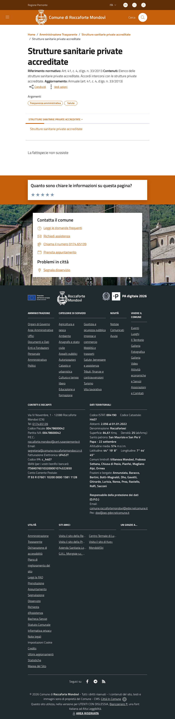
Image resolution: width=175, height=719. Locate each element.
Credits (32, 648)
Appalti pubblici (68, 353)
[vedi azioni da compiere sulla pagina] (57, 87)
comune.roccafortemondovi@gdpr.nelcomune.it (119, 508)
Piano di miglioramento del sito (39, 565)
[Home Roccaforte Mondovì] (72, 17)
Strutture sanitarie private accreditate (106, 34)
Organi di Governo (39, 324)
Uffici (31, 336)
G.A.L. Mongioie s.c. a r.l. (73, 553)
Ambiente (65, 336)
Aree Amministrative (40, 330)
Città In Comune (111, 699)
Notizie (114, 324)
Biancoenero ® (119, 704)
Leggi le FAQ (35, 577)
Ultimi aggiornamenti (41, 654)
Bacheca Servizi (37, 618)
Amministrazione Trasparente (58, 34)
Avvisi (114, 336)
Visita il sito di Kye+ (101, 541)
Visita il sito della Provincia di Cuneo (81, 541)
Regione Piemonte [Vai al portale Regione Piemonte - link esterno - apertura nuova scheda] (37, 5)
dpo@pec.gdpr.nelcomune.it (112, 512)
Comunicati (117, 330)
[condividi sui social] (37, 87)
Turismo (88, 383)
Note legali (34, 636)
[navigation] (7, 17)
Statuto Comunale (39, 624)
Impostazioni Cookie (40, 642)
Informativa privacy (40, 630)
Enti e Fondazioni (38, 348)
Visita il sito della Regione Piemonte (81, 536)
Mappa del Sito (37, 666)
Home (31, 34)
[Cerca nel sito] (142, 17)
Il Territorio (137, 340)
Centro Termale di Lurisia (104, 536)
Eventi (135, 328)
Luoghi (135, 334)
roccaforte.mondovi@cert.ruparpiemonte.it (54, 441)
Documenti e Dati (38, 342)
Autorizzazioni (67, 359)
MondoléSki (96, 547)
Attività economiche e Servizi (138, 375)
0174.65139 (40, 424)
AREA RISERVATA (85, 713)
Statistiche (34, 660)
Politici (32, 365)
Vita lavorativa (93, 389)
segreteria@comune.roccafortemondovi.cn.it (55, 450)
